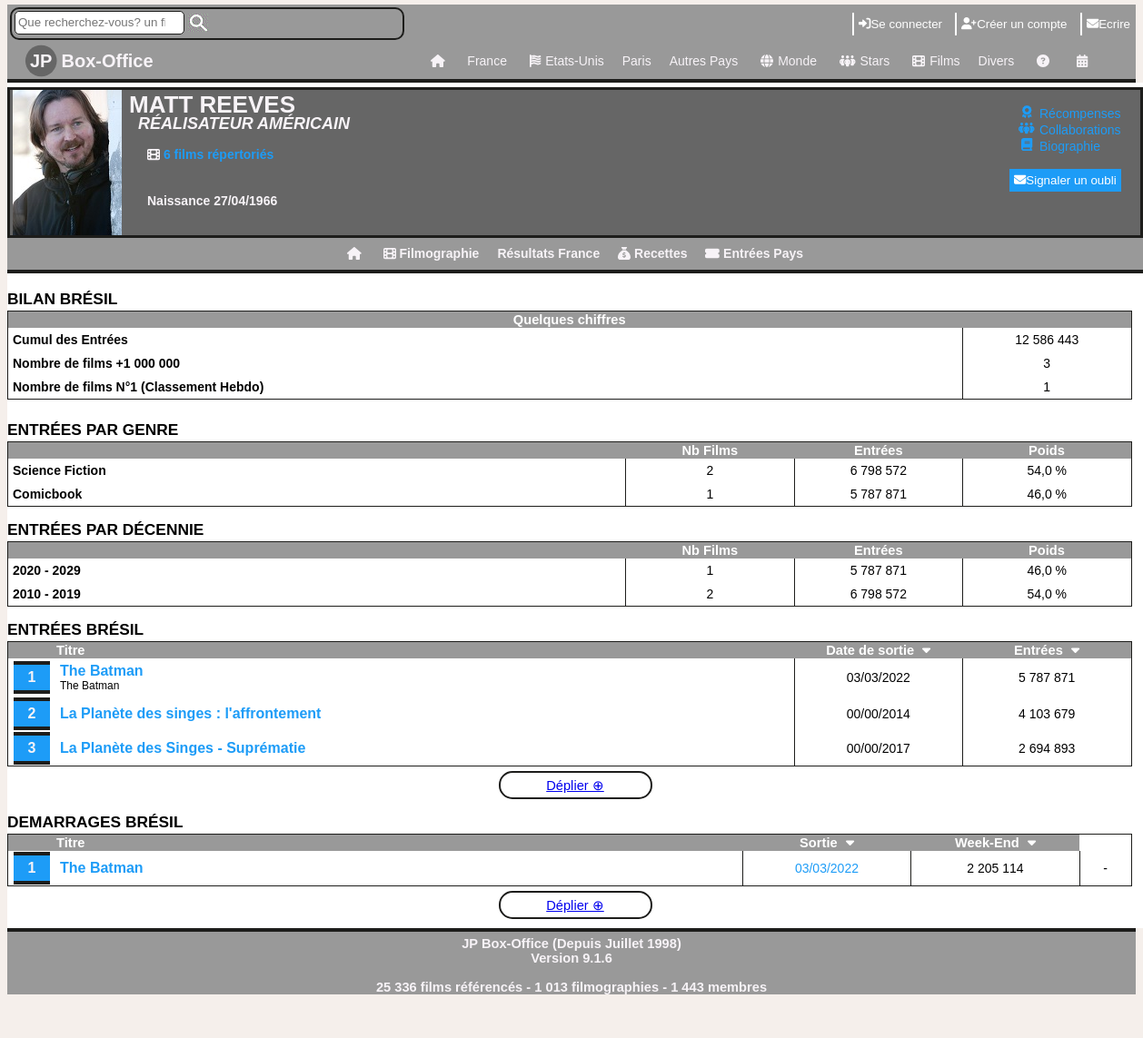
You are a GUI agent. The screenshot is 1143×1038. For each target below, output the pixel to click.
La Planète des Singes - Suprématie (182, 748)
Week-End (995, 842)
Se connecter (900, 24)
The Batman (102, 670)
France (487, 61)
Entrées (1046, 650)
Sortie (827, 842)
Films (933, 61)
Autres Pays (704, 61)
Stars (862, 61)
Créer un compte (1014, 24)
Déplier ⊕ (575, 785)
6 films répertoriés (216, 154)
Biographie (1069, 146)
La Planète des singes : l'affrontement (190, 713)
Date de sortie (878, 650)
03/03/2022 (827, 868)
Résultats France (548, 253)
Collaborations (1080, 130)
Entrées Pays (754, 253)
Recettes (652, 253)
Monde (786, 61)
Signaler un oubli (1065, 180)
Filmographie (431, 253)
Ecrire (1108, 24)
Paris (636, 61)
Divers (997, 61)
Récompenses (1080, 113)
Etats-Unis (564, 61)
